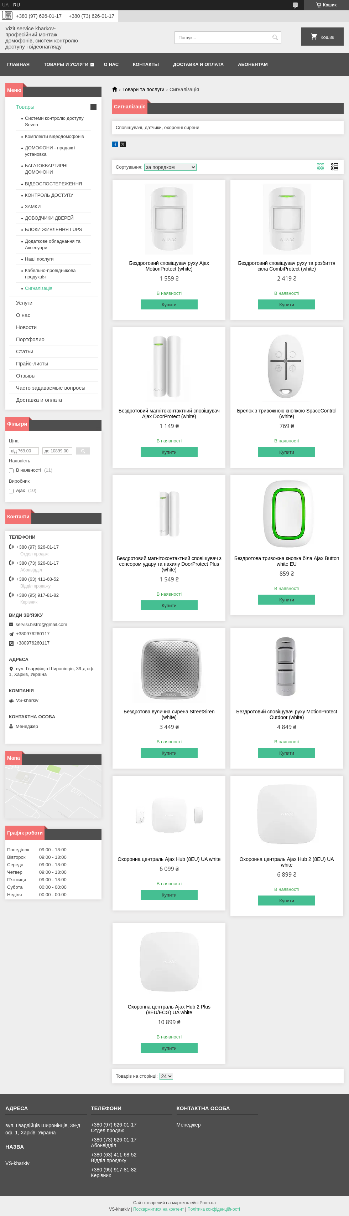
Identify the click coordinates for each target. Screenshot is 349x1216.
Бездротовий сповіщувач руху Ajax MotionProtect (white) (169, 266)
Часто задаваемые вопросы (50, 388)
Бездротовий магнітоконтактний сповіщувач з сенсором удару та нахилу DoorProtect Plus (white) (169, 564)
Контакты (146, 64)
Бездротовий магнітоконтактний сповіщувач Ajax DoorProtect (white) (169, 413)
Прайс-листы (32, 363)
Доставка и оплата (198, 64)
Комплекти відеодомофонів (54, 136)
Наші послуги (39, 259)
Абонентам (253, 64)
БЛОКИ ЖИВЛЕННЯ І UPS (53, 229)
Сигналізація (38, 288)
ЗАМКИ (33, 206)
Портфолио (30, 339)
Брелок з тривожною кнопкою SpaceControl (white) (286, 413)
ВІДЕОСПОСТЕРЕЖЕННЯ (53, 183)
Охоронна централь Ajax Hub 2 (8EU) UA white (287, 862)
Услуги (24, 303)
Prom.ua (208, 1202)
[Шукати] (275, 37)
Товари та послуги (143, 89)
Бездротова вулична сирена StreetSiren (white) (169, 714)
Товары (25, 107)
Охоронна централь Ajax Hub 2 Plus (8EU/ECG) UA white (169, 1009)
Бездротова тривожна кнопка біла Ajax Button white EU (286, 561)
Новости (26, 327)
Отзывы (26, 376)
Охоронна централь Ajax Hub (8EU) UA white (169, 859)
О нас (111, 64)
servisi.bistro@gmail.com (41, 624)
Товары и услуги (66, 64)
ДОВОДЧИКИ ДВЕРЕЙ (49, 218)
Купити (169, 304)
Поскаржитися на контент (158, 1209)
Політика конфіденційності (213, 1209)
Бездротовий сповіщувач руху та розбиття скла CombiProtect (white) (286, 266)
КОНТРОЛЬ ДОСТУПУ (49, 195)
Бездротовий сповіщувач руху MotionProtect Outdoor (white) (286, 714)
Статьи (24, 351)
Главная (18, 64)
